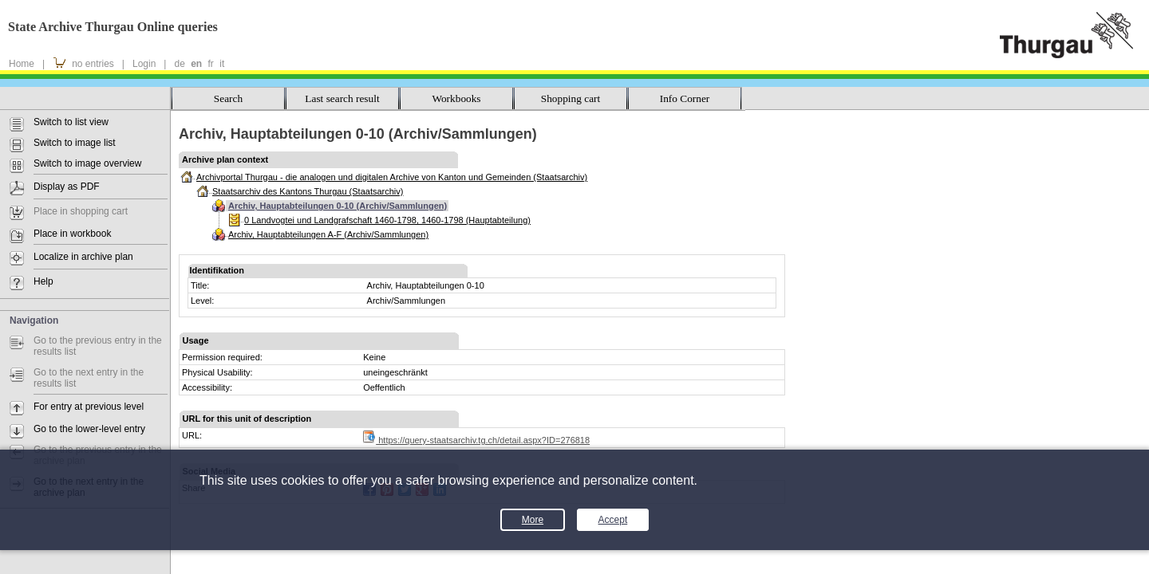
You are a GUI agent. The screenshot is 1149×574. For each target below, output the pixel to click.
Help (43, 281)
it (221, 63)
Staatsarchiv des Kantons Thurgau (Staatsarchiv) (307, 191)
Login (144, 63)
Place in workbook (72, 233)
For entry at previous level (89, 406)
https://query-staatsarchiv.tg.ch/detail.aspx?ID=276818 (476, 440)
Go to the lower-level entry (89, 428)
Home (21, 63)
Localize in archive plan (83, 256)
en (196, 63)
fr (211, 63)
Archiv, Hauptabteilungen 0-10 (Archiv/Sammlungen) (337, 205)
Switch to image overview (87, 163)
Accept (613, 519)
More (532, 519)
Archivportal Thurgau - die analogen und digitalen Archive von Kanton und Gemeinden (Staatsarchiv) (391, 177)
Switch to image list (75, 142)
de (179, 63)
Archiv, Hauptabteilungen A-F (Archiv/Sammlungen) (328, 234)
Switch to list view (71, 122)
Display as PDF (67, 186)
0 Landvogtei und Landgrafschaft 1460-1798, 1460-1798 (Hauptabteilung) (387, 220)
